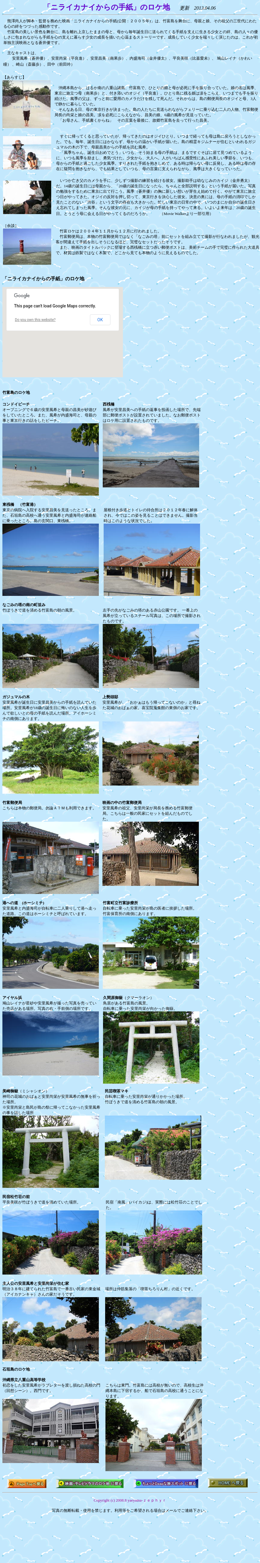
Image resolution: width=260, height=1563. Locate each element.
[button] (32, 338)
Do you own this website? (35, 320)
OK (100, 319)
